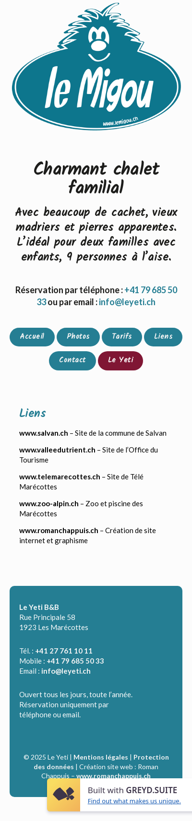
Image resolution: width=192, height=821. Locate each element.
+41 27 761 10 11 (64, 650)
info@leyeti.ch (66, 670)
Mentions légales (100, 757)
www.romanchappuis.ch (58, 530)
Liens (163, 337)
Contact (72, 360)
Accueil (32, 337)
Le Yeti (120, 360)
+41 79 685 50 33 (75, 660)
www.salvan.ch (43, 432)
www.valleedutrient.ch (57, 449)
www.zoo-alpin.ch (49, 503)
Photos (78, 337)
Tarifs (122, 337)
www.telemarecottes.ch (59, 476)
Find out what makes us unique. (134, 801)
